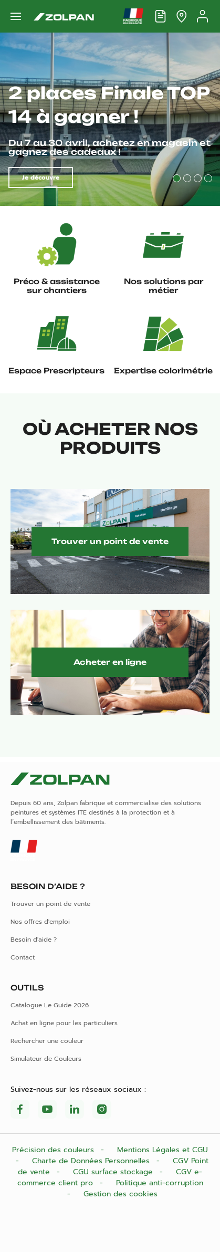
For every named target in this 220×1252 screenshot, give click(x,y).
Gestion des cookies (120, 1193)
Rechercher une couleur (47, 1041)
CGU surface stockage (114, 1171)
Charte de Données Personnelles (92, 1160)
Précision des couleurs (54, 1149)
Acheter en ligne (110, 662)
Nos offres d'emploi (40, 921)
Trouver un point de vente (110, 541)
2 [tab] (187, 178)
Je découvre (40, 177)
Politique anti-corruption (159, 1182)
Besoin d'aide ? (34, 939)
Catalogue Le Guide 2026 (50, 1005)
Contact (23, 957)
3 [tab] (198, 178)
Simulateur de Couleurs (46, 1058)
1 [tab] (177, 178)
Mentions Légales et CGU (162, 1149)
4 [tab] (208, 178)
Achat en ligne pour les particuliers (64, 1023)
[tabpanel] (110, 119)
